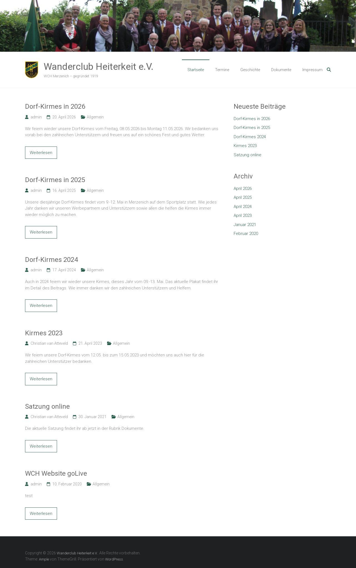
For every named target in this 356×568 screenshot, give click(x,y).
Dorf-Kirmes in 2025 (55, 180)
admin (36, 117)
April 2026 (243, 188)
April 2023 (243, 215)
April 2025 (243, 197)
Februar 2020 (246, 233)
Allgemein (95, 117)
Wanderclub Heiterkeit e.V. (99, 66)
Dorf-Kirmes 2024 (51, 260)
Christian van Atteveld (49, 343)
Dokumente (281, 70)
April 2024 (243, 206)
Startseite (195, 70)
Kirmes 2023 (44, 333)
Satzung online (47, 406)
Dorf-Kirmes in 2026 (55, 106)
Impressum (312, 70)
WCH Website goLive (56, 473)
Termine (222, 70)
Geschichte (250, 70)
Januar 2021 (245, 224)
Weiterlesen (41, 152)
